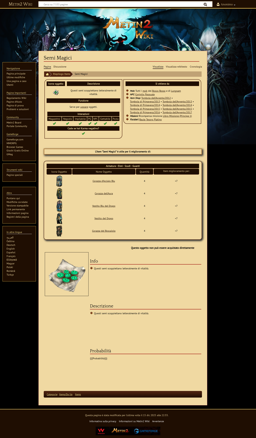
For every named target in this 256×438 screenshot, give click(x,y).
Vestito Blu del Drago (103, 206)
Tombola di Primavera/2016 (145, 112)
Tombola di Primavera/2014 (145, 105)
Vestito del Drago (103, 218)
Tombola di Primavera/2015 (145, 108)
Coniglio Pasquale (145, 94)
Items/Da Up (66, 394)
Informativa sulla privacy (102, 421)
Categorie (52, 394)
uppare (84, 106)
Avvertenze (158, 421)
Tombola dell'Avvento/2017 (177, 112)
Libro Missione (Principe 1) (177, 116)
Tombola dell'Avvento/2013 (177, 101)
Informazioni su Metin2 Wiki (134, 421)
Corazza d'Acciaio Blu (104, 181)
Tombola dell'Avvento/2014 (177, 105)
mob (145, 90)
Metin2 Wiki (20, 4)
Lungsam (176, 90)
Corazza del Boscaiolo (104, 230)
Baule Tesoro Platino (150, 119)
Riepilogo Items (61, 74)
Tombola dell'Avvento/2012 (156, 98)
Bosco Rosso (159, 90)
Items (78, 394)
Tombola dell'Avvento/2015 (177, 108)
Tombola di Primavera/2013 (145, 101)
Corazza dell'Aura (104, 193)
